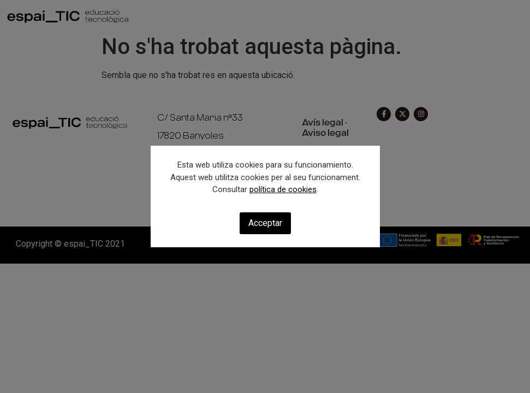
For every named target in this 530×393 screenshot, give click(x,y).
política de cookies (283, 189)
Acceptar (265, 223)
